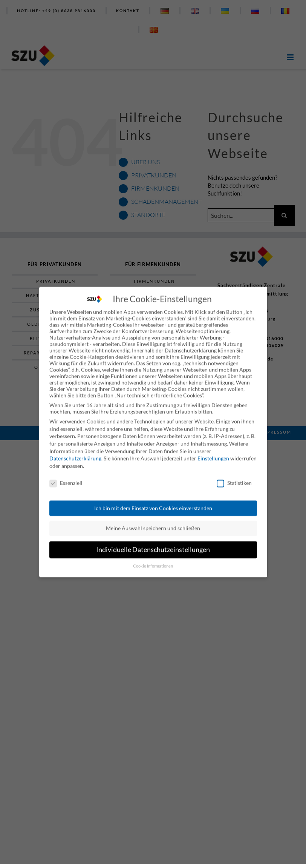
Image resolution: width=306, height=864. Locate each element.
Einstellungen (213, 454)
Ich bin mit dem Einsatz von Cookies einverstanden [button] (153, 503)
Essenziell (66, 478)
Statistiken (234, 478)
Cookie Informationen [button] (153, 561)
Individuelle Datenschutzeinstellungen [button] (153, 545)
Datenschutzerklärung (75, 454)
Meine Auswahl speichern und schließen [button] (153, 524)
